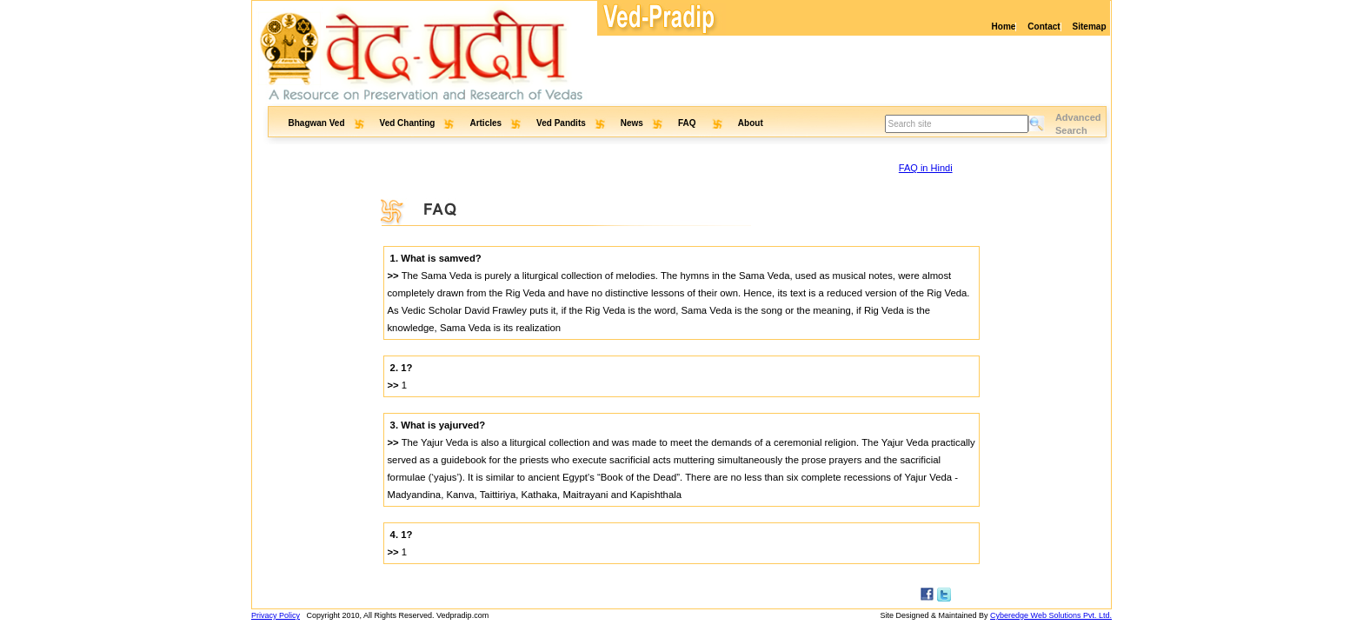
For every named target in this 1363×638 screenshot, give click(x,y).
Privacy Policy (275, 615)
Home (1004, 26)
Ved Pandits (561, 123)
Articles (485, 123)
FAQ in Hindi (926, 168)
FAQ (688, 123)
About (750, 123)
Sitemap (1090, 26)
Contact (1043, 26)
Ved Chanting (407, 123)
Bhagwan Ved (317, 123)
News (632, 123)
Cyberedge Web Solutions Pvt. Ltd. (1051, 615)
